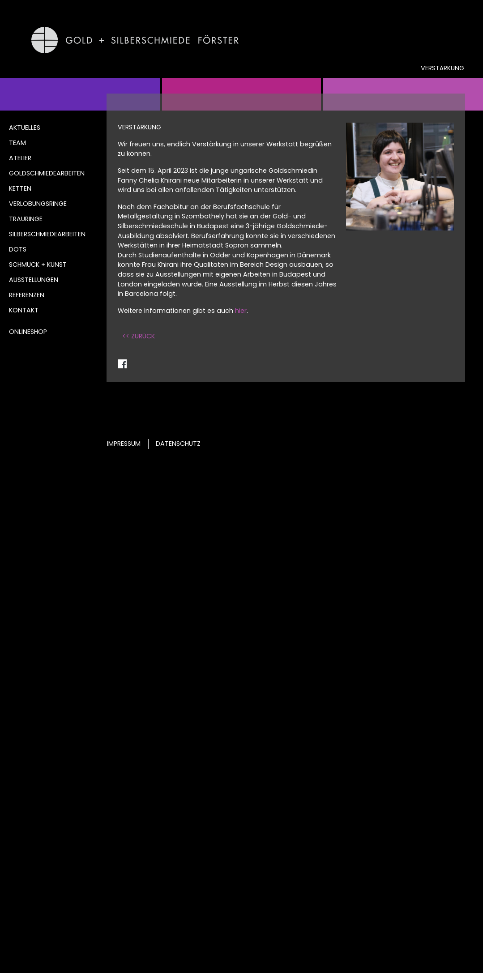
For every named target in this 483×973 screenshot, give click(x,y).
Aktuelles (24, 127)
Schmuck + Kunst (38, 264)
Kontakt (23, 310)
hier (241, 310)
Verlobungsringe (38, 203)
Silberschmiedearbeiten (47, 234)
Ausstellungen (33, 279)
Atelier (20, 158)
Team (17, 142)
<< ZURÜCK (138, 336)
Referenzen (26, 294)
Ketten (20, 188)
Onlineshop (28, 331)
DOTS (17, 249)
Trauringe (26, 218)
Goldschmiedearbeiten (47, 173)
